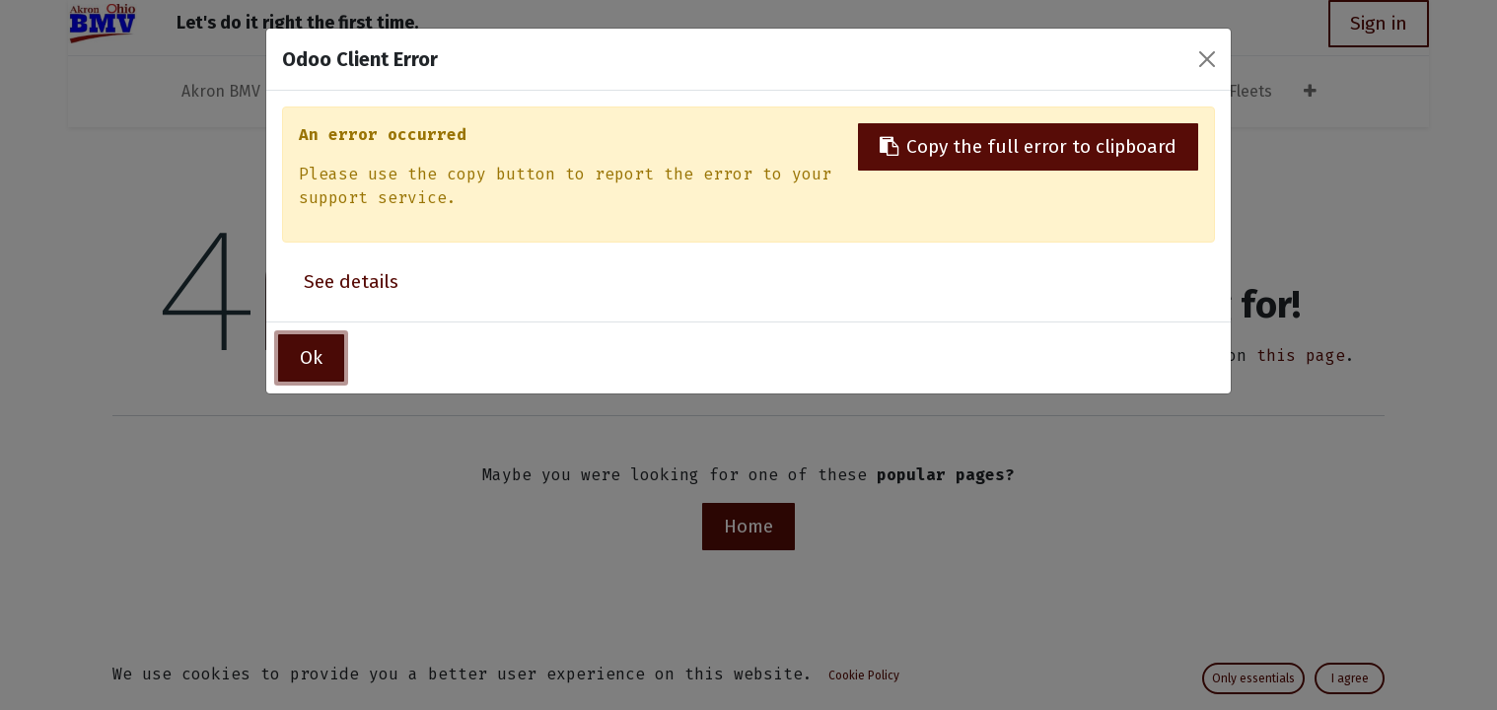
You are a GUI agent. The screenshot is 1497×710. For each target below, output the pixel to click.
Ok (311, 357)
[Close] (1207, 59)
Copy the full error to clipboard (1028, 146)
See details (351, 281)
